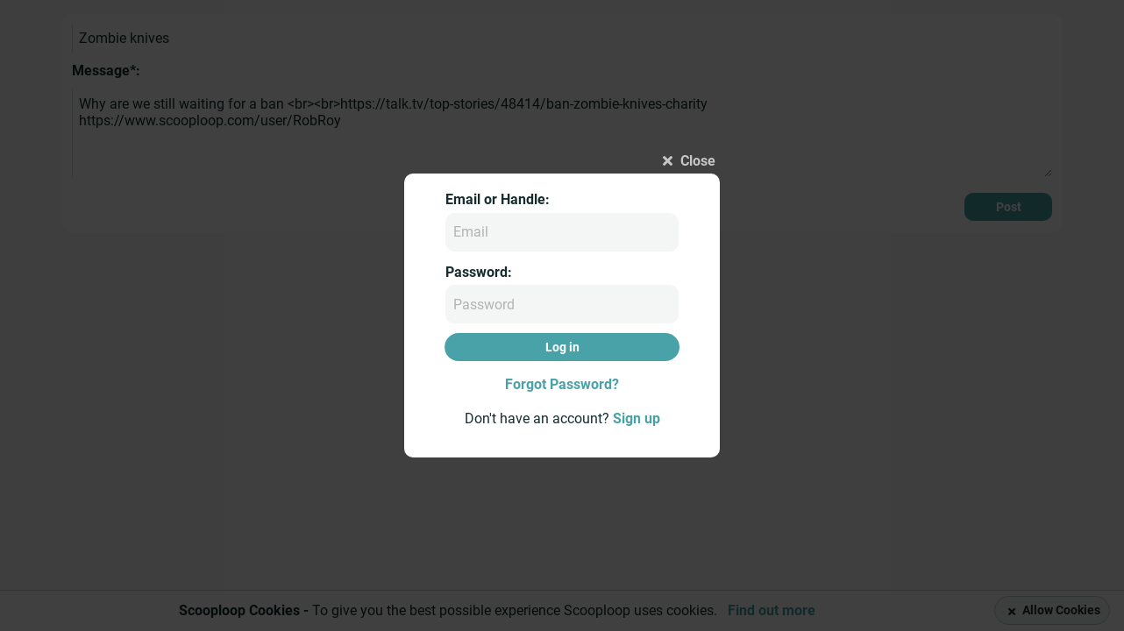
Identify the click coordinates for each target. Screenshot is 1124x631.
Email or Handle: (497, 199)
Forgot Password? (562, 384)
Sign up (636, 418)
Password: (478, 272)
